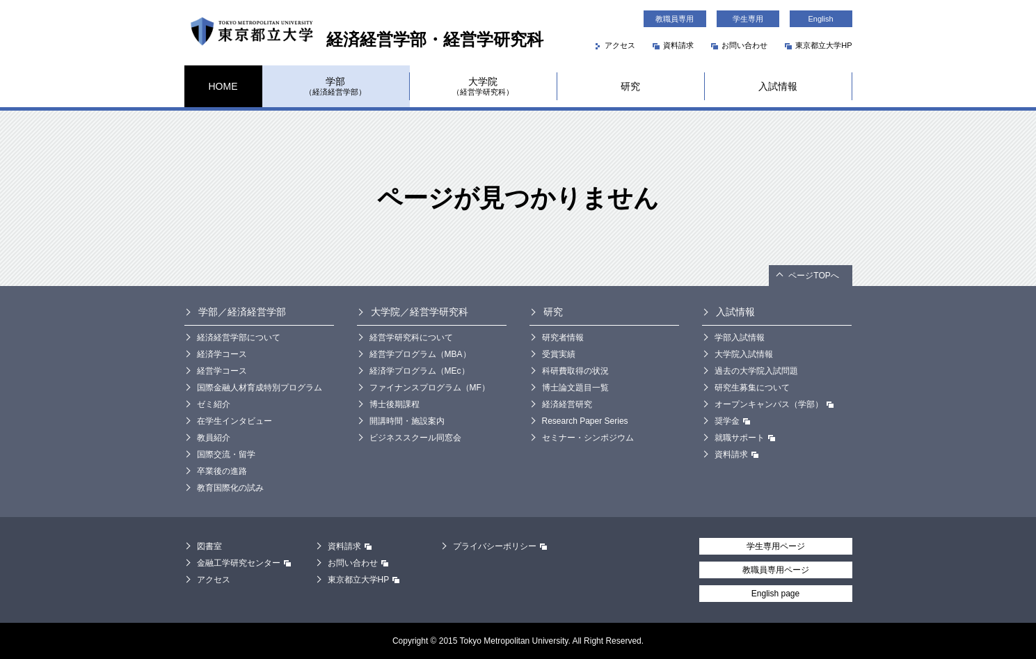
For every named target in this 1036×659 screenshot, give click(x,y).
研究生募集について (752, 387)
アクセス (615, 45)
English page (775, 593)
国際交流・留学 (226, 454)
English (820, 19)
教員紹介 (213, 438)
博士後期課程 (394, 404)
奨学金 (732, 422)
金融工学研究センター (244, 564)
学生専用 (748, 19)
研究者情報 (563, 337)
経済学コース (222, 354)
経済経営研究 (567, 404)
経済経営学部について (238, 337)
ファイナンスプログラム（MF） (429, 387)
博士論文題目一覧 (575, 387)
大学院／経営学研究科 (419, 312)
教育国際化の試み (230, 488)
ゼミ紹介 (213, 404)
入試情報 (777, 86)
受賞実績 (558, 354)
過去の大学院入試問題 (756, 371)
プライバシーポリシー (500, 548)
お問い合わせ (739, 45)
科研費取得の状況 (575, 371)
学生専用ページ (776, 546)
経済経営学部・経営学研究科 (364, 39)
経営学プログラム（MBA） (420, 354)
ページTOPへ (813, 275)
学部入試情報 (740, 337)
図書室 (209, 546)
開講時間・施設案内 (407, 421)
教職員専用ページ (775, 570)
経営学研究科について (411, 337)
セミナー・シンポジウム (588, 438)
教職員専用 (674, 19)
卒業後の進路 (222, 471)
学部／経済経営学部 (242, 312)
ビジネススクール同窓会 (415, 438)
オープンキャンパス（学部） (774, 406)
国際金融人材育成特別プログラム (259, 387)
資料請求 (673, 45)
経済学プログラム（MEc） (419, 371)
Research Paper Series (585, 421)
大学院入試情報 (744, 354)
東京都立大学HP (818, 45)
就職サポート (745, 439)
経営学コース (222, 371)
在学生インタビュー (234, 421)
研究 (630, 86)
